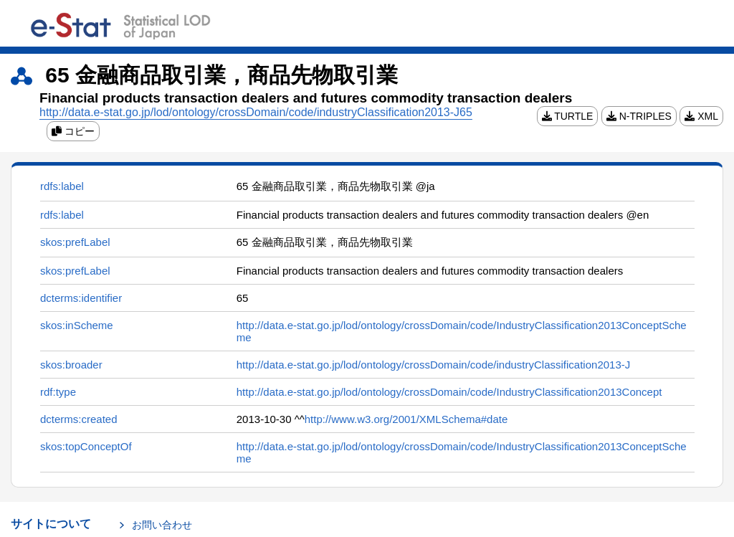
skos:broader (71, 364)
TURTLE (568, 116)
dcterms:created (79, 419)
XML (701, 116)
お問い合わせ (162, 525)
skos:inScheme (76, 325)
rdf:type (58, 392)
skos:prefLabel (75, 242)
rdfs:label (62, 186)
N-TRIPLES (639, 116)
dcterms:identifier (81, 298)
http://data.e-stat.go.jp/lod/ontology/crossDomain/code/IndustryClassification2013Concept (449, 392)
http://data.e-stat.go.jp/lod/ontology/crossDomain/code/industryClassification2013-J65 (255, 112)
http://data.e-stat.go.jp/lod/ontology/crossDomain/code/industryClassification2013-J (433, 364)
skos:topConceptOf (86, 446)
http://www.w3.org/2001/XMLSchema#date (406, 419)
